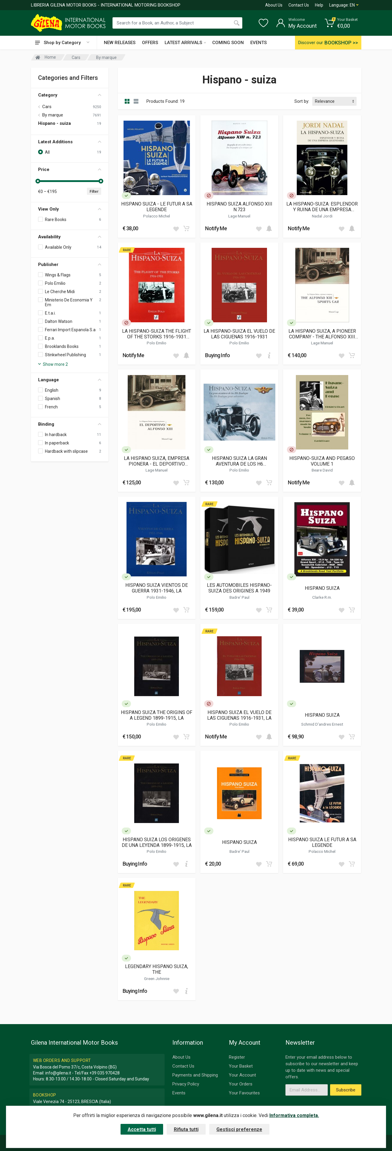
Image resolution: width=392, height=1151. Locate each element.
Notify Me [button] (216, 228)
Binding (69, 424)
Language (69, 379)
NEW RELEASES (119, 42)
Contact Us (298, 5)
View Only (69, 209)
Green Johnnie (156, 978)
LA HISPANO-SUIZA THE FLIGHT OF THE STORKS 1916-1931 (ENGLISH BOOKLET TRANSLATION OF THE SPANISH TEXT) (156, 334)
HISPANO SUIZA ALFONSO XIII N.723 (239, 206)
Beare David (322, 470)
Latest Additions (69, 141)
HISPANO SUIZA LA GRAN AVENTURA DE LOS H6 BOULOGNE (239, 461)
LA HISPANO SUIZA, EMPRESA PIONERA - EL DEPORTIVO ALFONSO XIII (156, 461)
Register (237, 1057)
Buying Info (217, 355)
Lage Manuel (239, 216)
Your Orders (240, 1084)
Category (69, 95)
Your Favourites (244, 1093)
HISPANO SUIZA (322, 588)
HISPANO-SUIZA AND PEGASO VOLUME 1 (322, 461)
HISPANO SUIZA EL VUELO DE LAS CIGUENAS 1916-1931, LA (239, 715)
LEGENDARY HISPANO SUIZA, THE (156, 969)
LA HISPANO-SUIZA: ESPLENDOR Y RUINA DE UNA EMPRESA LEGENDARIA (322, 206)
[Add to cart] (186, 228)
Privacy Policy (185, 1084)
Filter (94, 191)
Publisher (69, 264)
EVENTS (258, 42)
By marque (52, 115)
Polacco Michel (156, 216)
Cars (46, 106)
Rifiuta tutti (186, 1129)
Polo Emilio (156, 342)
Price (69, 169)
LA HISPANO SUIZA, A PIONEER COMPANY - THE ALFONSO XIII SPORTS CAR (322, 334)
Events (178, 1093)
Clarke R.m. (322, 597)
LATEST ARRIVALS (185, 42)
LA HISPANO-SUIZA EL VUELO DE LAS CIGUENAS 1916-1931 (239, 334)
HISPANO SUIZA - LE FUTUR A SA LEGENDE (156, 206)
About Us (273, 5)
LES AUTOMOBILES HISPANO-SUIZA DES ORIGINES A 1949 (239, 588)
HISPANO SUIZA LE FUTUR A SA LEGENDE (322, 842)
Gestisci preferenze (239, 1129)
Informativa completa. (294, 1115)
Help (319, 5)
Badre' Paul (239, 597)
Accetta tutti (142, 1129)
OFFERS (150, 42)
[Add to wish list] (176, 228)
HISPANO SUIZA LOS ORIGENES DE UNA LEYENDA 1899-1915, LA (157, 842)
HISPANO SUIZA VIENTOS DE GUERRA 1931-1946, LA (156, 588)
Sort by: (301, 101)
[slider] (38, 181)
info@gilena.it (58, 1073)
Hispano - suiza (54, 123)
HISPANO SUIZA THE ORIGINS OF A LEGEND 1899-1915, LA (156, 715)
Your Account (242, 1075)
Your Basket (241, 1066)
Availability (69, 236)
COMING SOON (228, 42)
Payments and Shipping (195, 1075)
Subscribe (345, 1090)
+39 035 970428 (104, 1073)
